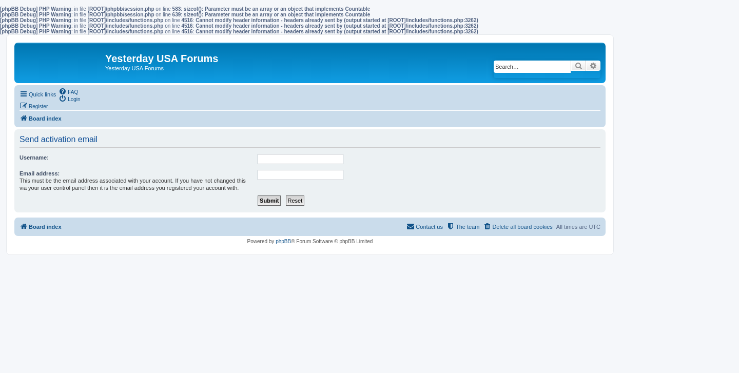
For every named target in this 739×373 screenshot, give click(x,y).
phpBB (283, 241)
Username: (34, 157)
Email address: (40, 173)
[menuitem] (68, 91)
